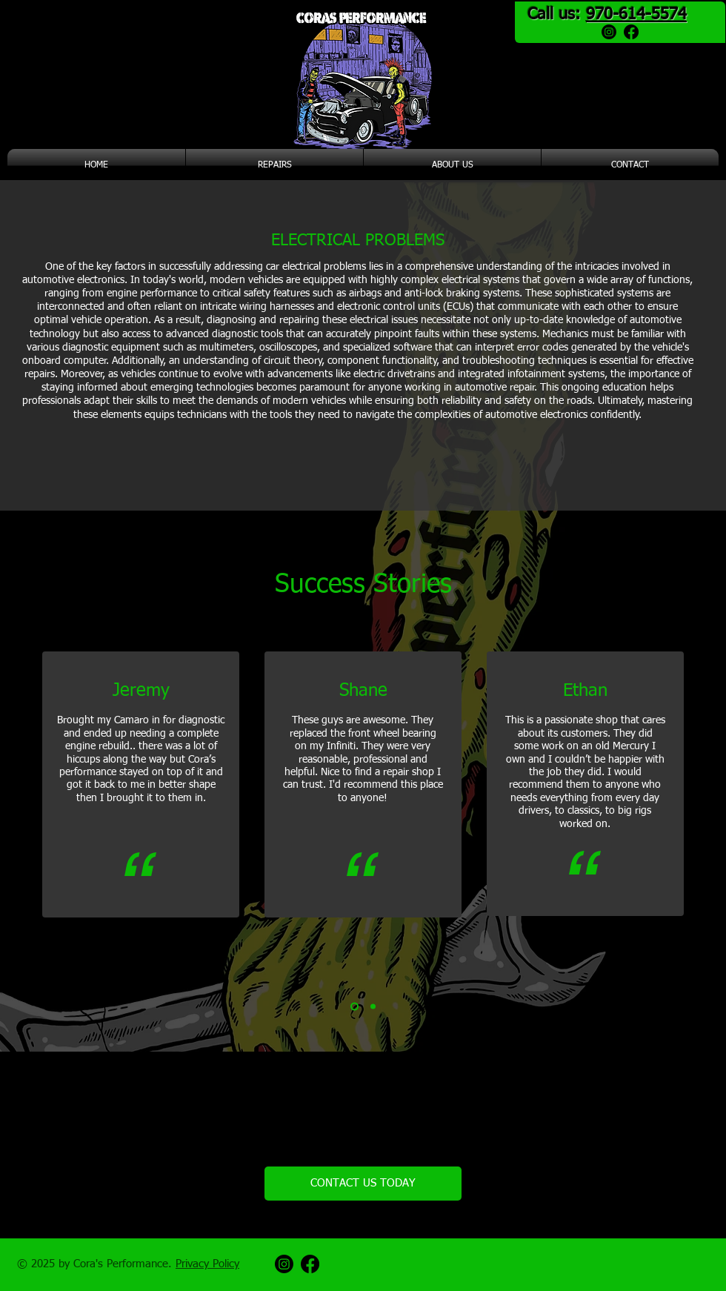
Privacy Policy (207, 1264)
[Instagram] (609, 31)
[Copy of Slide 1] (373, 1006)
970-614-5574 (636, 15)
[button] (274, 165)
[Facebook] (631, 31)
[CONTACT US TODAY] (363, 1183)
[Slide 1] (354, 1007)
